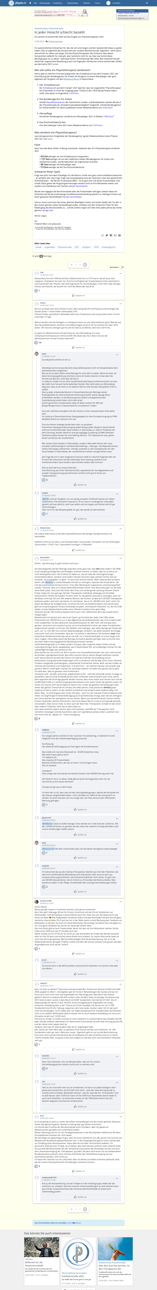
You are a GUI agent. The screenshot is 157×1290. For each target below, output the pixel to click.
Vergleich (86, 247)
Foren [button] (98, 3)
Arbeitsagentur (109, 247)
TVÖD (96, 247)
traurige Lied (47, 210)
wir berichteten (80, 186)
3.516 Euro (98, 125)
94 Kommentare (55, 41)
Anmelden (116, 3)
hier (73, 1223)
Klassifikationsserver (55, 102)
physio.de (16, 3)
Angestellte (50, 247)
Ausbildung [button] (58, 3)
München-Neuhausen (126, 11)
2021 (77, 247)
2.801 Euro (47, 139)
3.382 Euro (108, 116)
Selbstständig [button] (73, 3)
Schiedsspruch (49, 88)
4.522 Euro (107, 107)
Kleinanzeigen (45, 3)
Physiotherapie (65, 247)
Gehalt (38, 247)
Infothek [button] (87, 3)
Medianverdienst (71, 79)
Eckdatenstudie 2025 (73, 1276)
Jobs (35, 3)
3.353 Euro (74, 93)
